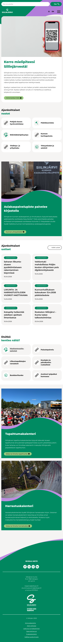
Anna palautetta (30, 623)
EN (53, 11)
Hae (55, 4)
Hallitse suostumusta (31, 637)
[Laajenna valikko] (58, 11)
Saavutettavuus (31, 631)
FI (49, 11)
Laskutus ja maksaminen (31, 628)
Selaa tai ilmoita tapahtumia (17, 454)
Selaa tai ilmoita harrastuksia (17, 526)
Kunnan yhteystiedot (14, 232)
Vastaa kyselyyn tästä (12, 98)
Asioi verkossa (31, 626)
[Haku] (25, 4)
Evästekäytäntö (31, 634)
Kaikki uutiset (56, 247)
